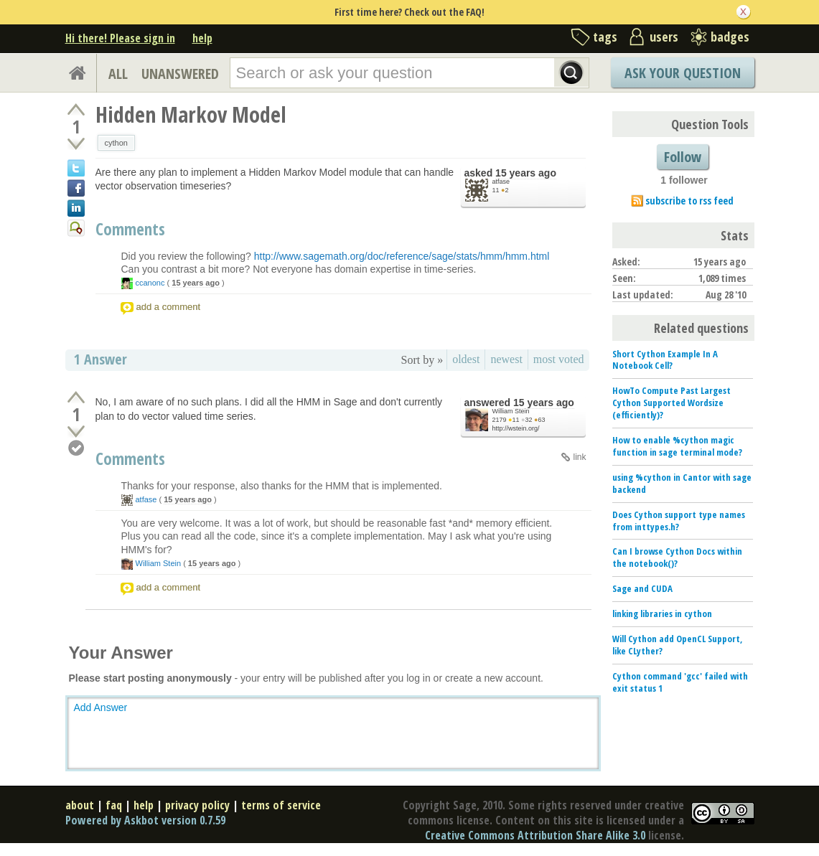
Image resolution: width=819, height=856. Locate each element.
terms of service (281, 805)
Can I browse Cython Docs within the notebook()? (677, 557)
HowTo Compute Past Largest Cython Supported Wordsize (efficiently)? (671, 402)
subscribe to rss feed (689, 200)
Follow (682, 156)
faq (114, 805)
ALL (118, 73)
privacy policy (197, 805)
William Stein (511, 411)
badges (730, 36)
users (664, 36)
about (79, 805)
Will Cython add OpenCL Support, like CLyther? (677, 644)
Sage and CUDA (642, 588)
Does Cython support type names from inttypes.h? (678, 520)
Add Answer (101, 707)
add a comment (168, 306)
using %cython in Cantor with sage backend (682, 483)
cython (116, 142)
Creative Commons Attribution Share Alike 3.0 (535, 835)
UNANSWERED (180, 73)
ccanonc (150, 282)
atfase (501, 181)
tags (605, 36)
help (202, 38)
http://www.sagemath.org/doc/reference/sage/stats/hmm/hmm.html (402, 256)
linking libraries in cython (662, 613)
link (579, 457)
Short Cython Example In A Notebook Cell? (665, 359)
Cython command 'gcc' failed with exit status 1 (680, 682)
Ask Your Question (682, 73)
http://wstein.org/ (516, 428)
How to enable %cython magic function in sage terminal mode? (677, 445)
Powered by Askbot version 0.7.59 (145, 820)
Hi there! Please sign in (120, 38)
